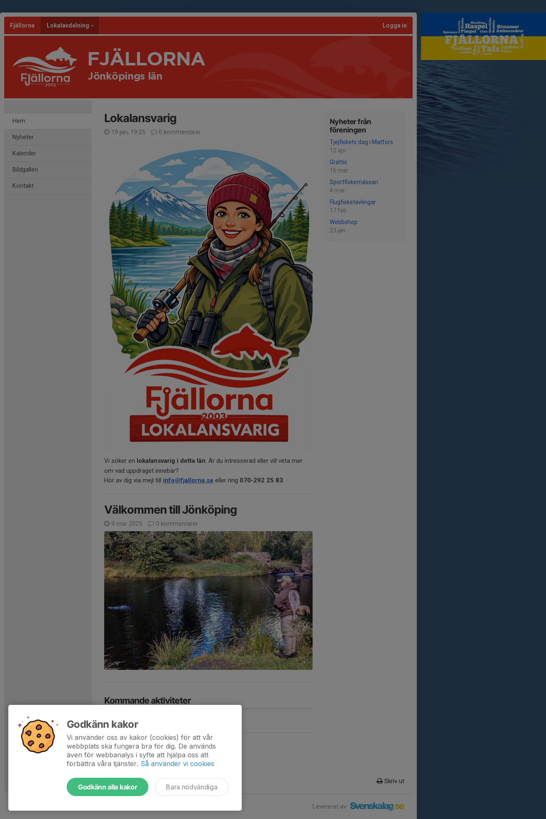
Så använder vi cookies (177, 763)
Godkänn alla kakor (107, 787)
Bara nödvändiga (191, 787)
